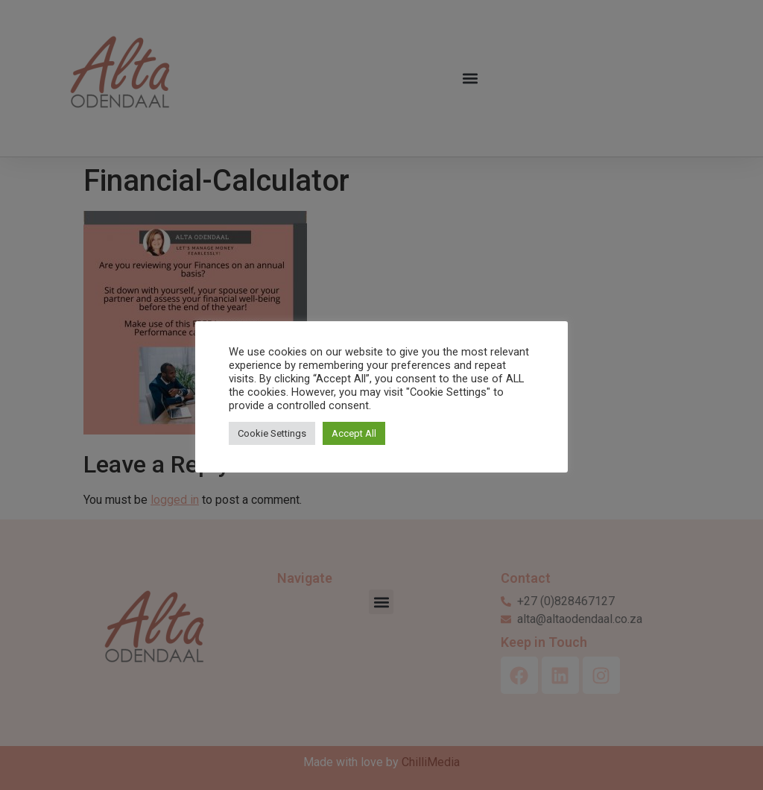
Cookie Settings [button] (272, 433)
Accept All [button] (354, 433)
